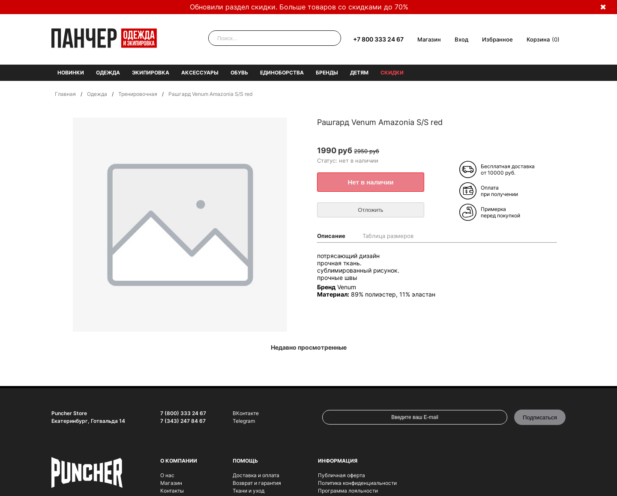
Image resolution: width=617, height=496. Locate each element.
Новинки (70, 72)
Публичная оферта (341, 475)
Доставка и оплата (256, 475)
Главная (65, 94)
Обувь (239, 72)
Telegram (244, 421)
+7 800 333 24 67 (378, 39)
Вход (461, 39)
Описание (331, 235)
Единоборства (282, 72)
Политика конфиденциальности (357, 483)
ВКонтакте (246, 413)
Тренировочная (137, 94)
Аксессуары (200, 72)
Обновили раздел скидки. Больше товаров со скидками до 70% (299, 7)
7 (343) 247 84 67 (183, 421)
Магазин (429, 39)
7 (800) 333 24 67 (183, 413)
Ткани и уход (248, 490)
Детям (359, 72)
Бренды (327, 72)
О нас (167, 475)
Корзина (538, 39)
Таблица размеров (387, 235)
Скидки (392, 72)
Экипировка (150, 72)
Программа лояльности (348, 490)
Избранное (497, 39)
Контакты (172, 490)
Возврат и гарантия (257, 483)
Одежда (108, 72)
